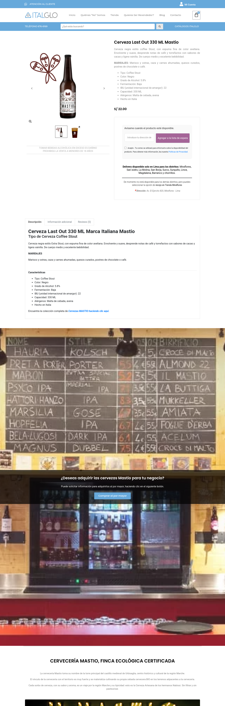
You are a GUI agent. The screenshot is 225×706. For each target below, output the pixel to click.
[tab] (35, 222)
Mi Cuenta (190, 4)
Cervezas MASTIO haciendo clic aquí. (88, 311)
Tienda (114, 15)
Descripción (34, 221)
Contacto (175, 15)
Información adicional (60, 221)
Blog (162, 15)
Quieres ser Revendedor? (139, 15)
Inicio (72, 15)
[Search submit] (159, 26)
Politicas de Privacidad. (178, 152)
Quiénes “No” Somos (93, 15)
